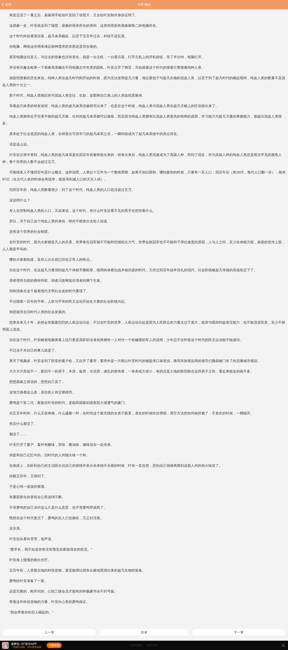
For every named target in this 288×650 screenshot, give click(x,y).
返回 (8, 4)
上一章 (49, 632)
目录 (144, 632)
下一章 (239, 632)
